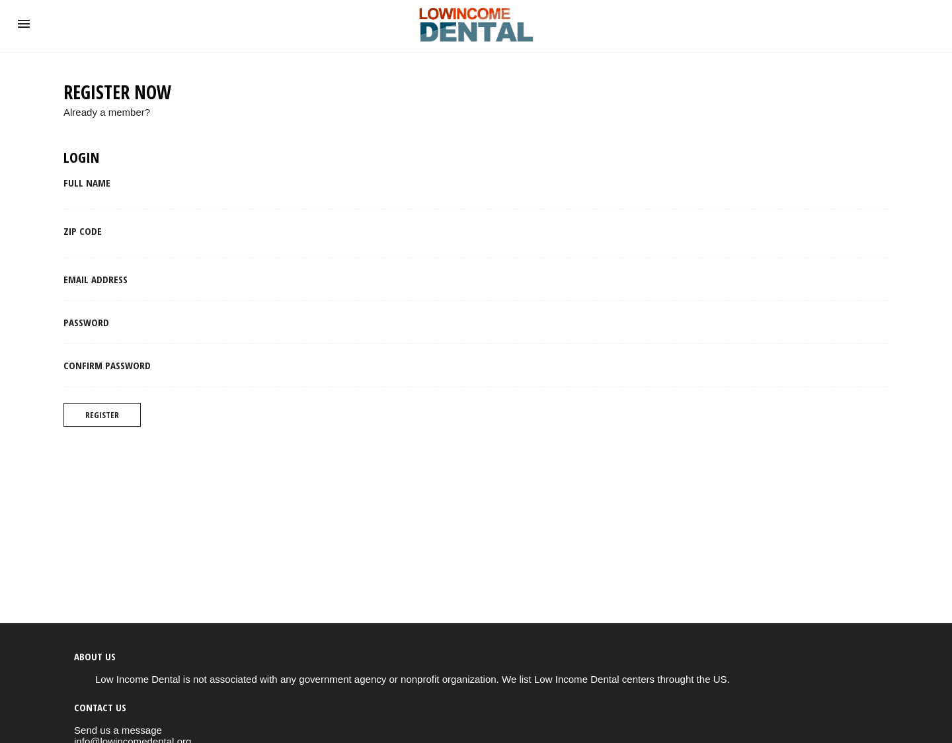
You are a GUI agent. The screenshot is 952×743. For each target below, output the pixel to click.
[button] (24, 24)
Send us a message (118, 730)
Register (102, 415)
